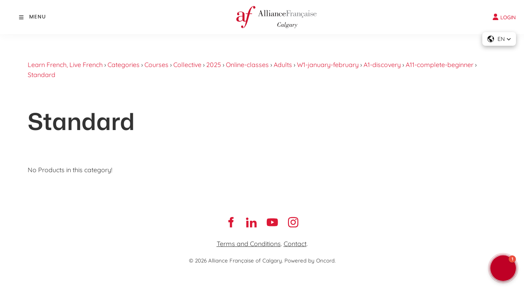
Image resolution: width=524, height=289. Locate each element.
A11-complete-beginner (439, 65)
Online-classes (247, 65)
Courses (156, 65)
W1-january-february (328, 65)
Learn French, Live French (65, 65)
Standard (41, 75)
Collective (187, 65)
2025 (213, 65)
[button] (499, 39)
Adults (283, 65)
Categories (124, 65)
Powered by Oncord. (309, 260)
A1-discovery (382, 65)
